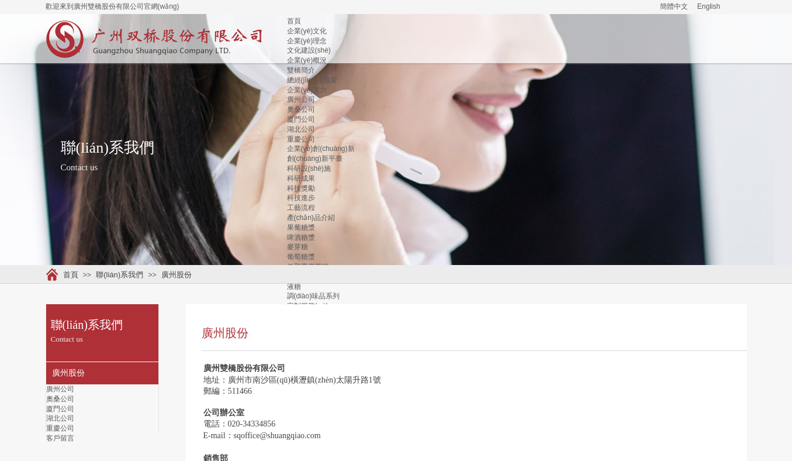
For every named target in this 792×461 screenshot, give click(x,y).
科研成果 (301, 178)
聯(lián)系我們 (119, 274)
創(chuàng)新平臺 (315, 158)
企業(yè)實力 (307, 90)
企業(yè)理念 (307, 41)
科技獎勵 (301, 188)
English (708, 6)
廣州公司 (301, 99)
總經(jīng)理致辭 (312, 80)
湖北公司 (301, 129)
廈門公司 (301, 119)
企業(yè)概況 (307, 60)
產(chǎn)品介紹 (311, 218)
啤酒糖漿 (301, 237)
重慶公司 (301, 139)
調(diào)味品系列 (313, 296)
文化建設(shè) (309, 50)
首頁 (294, 21)
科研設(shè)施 (309, 168)
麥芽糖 (297, 247)
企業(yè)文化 (307, 31)
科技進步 (301, 198)
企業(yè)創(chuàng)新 (321, 149)
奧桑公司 (301, 109)
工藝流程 (301, 208)
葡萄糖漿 (301, 257)
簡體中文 (674, 6)
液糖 (294, 287)
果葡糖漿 (301, 227)
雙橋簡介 (301, 70)
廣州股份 (176, 274)
